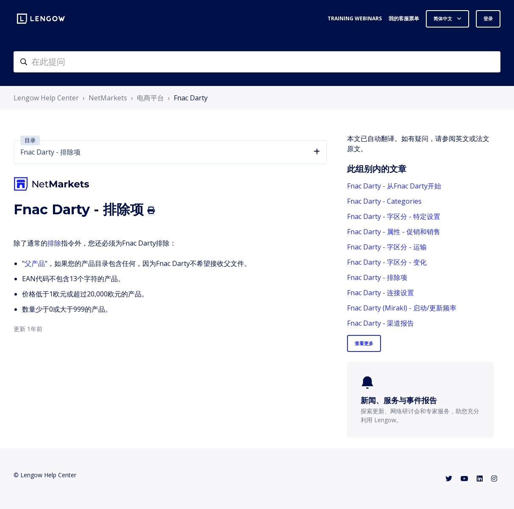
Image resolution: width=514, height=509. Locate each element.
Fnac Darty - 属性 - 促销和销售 (393, 231)
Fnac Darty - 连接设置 (380, 292)
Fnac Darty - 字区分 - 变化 (387, 262)
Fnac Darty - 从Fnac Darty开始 (394, 186)
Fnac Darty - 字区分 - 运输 (387, 247)
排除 (54, 243)
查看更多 (364, 343)
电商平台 (150, 97)
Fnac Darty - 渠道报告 (380, 323)
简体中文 (443, 18)
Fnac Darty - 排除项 (377, 277)
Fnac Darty (191, 97)
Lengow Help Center (46, 97)
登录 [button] (488, 18)
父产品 (35, 263)
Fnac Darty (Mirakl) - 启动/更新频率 (401, 308)
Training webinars (355, 18)
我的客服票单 (404, 18)
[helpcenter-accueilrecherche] (257, 61)
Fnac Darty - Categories (384, 201)
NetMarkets (108, 97)
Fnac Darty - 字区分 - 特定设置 (393, 216)
